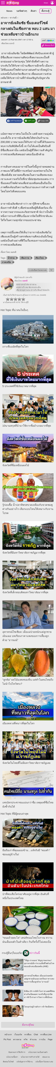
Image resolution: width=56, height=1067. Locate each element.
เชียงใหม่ (39, 258)
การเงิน (42, 1039)
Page (50, 1039)
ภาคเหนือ (6, 262)
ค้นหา (33, 11)
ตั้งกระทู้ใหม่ (28, 1025)
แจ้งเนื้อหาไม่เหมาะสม (44, 1062)
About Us (46, 1057)
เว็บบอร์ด (18, 1034)
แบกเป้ (11, 43)
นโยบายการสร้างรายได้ (30, 1057)
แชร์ (48, 40)
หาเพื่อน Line (46, 1034)
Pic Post (7, 1039)
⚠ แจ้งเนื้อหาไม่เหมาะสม (38, 270)
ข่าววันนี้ (13, 18)
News (9, 11)
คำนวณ (33, 1039)
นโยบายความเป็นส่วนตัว (38, 1052)
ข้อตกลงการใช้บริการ (16, 1052)
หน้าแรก (4, 18)
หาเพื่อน (27, 1034)
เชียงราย (25, 258)
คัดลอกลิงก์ (48, 45)
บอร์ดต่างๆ (21, 11)
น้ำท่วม (11, 258)
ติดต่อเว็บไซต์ (8, 1062)
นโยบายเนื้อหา (12, 1057)
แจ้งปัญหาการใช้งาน (25, 1062)
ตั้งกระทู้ (45, 11)
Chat (36, 1034)
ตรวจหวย (17, 1039)
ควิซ (25, 1039)
